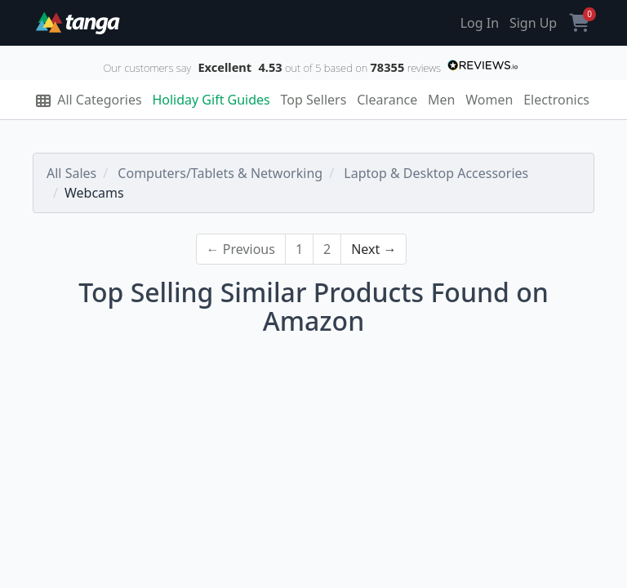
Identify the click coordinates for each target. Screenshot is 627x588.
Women (489, 100)
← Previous (241, 249)
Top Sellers (314, 100)
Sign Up (533, 23)
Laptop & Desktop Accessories (436, 173)
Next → (373, 249)
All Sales (71, 173)
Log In (479, 23)
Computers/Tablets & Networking (220, 173)
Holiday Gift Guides (210, 100)
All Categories (89, 100)
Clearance (387, 100)
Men (441, 100)
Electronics (556, 100)
